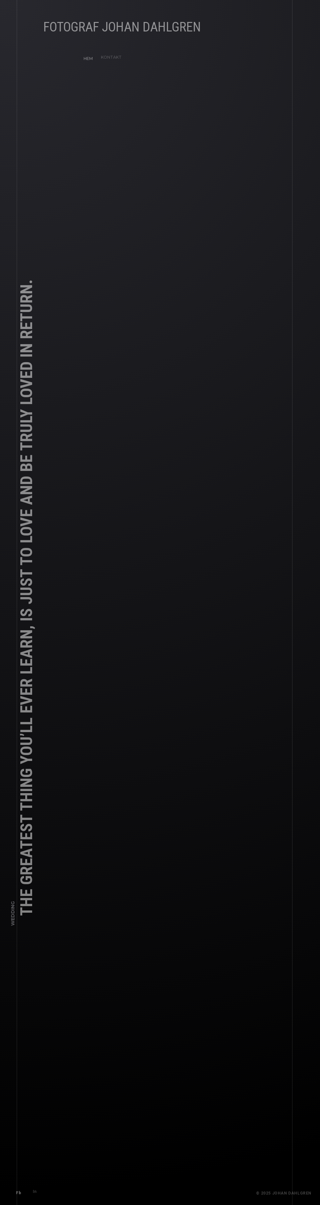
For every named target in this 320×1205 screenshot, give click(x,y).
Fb (16, 1190)
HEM (85, 56)
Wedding (13, 916)
